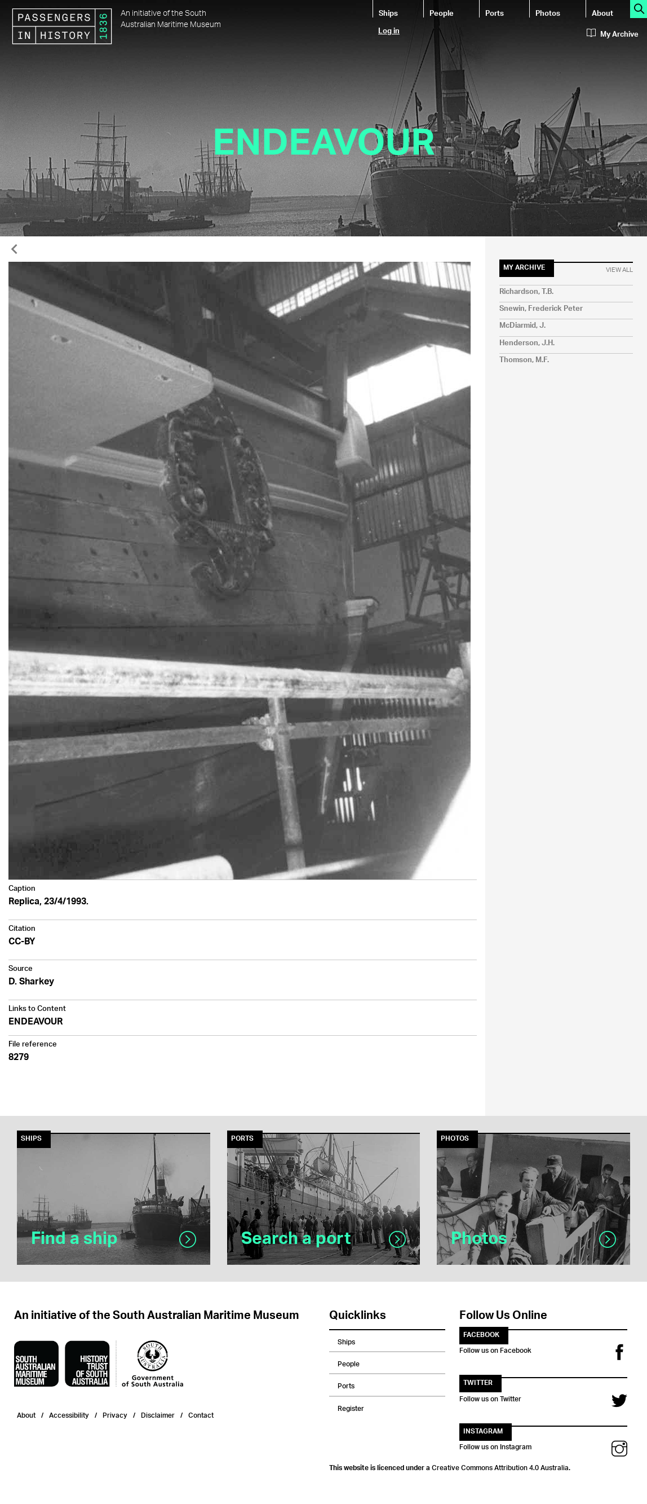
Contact (201, 1414)
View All (619, 270)
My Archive (613, 34)
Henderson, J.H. (527, 343)
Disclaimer (158, 1414)
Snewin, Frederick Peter (541, 309)
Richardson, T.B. (526, 292)
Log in (389, 30)
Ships (388, 13)
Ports (494, 13)
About (602, 13)
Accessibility (69, 1414)
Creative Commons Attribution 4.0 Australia (500, 1466)
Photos (547, 13)
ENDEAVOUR (35, 1022)
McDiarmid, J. (522, 326)
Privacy (115, 1414)
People (441, 13)
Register (351, 1407)
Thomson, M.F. (524, 360)
